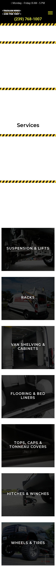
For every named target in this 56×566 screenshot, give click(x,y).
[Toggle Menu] (50, 12)
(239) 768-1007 (28, 19)
